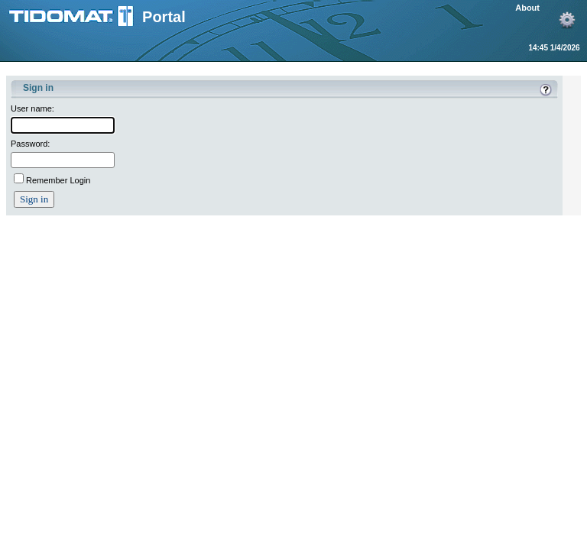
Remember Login (58, 180)
